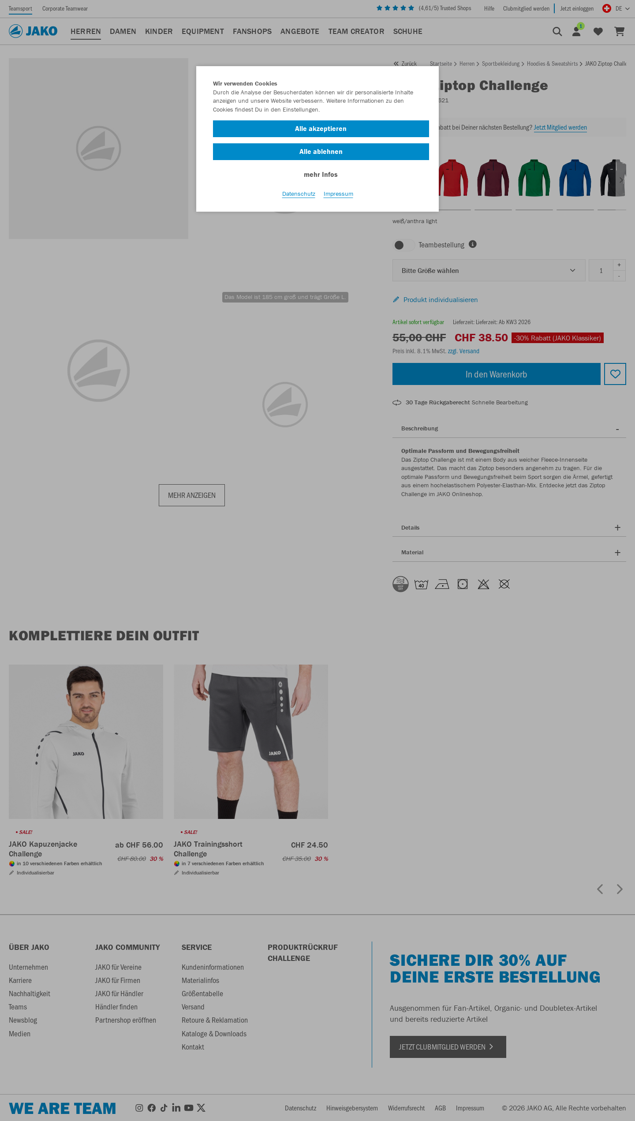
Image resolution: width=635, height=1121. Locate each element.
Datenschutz (298, 194)
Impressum (338, 194)
